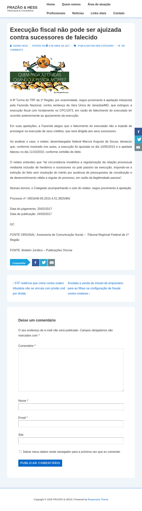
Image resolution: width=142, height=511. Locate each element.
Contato (118, 13)
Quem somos (71, 4)
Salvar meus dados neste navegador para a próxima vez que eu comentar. (72, 451)
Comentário (27, 345)
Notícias (78, 13)
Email (22, 417)
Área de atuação (99, 4)
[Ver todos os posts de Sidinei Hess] (19, 46)
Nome (22, 400)
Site (20, 434)
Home (51, 4)
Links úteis (98, 13)
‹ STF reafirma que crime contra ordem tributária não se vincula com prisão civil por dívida (39, 288)
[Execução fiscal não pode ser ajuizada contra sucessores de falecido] (59, 46)
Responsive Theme (98, 499)
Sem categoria (104, 46)
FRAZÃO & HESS (22, 7)
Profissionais (56, 13)
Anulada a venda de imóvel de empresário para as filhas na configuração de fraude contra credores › (95, 288)
